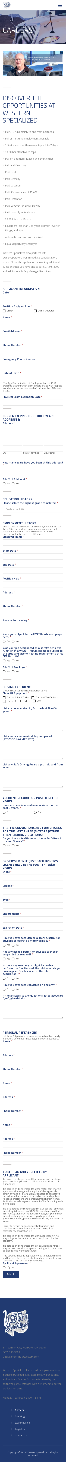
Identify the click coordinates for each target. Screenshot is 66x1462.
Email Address (13, 331)
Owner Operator (44, 310)
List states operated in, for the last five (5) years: (29, 710)
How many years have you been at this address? (33, 464)
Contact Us (21, 1435)
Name (7, 317)
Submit (11, 1274)
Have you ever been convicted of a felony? (30, 985)
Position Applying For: (17, 306)
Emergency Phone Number (19, 359)
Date (7, 293)
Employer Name (13, 537)
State (7, 872)
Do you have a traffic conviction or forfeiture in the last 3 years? (32, 840)
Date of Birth (12, 373)
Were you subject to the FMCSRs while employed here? (33, 636)
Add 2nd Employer (15, 667)
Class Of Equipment (16, 693)
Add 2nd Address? (15, 479)
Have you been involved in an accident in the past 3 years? (30, 807)
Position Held (12, 579)
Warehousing (22, 1422)
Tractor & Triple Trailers (16, 701)
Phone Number (13, 345)
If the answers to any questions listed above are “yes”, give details (33, 997)
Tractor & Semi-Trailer (16, 697)
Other (37, 700)
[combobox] (33, 509)
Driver (8, 310)
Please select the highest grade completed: (30, 503)
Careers (19, 1410)
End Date (9, 565)
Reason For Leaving (16, 620)
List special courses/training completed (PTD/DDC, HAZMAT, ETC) (27, 738)
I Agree (8, 1267)
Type (6, 900)
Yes (6, 483)
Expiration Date (13, 928)
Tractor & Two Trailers (45, 697)
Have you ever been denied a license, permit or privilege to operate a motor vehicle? (31, 939)
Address (9, 593)
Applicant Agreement (17, 1263)
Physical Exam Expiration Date (22, 397)
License (8, 886)
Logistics (20, 1429)
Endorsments (12, 914)
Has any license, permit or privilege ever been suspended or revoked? (30, 953)
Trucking (20, 1416)
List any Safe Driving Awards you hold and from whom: (33, 766)
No (15, 483)
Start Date (10, 551)
